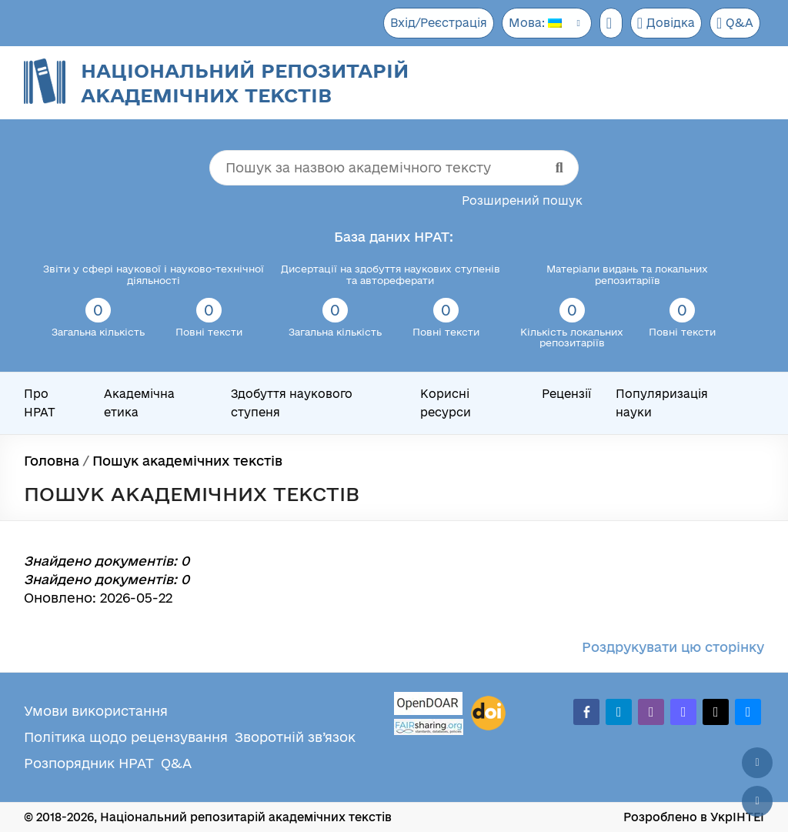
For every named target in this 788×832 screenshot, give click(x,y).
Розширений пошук (522, 200)
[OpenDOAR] (428, 705)
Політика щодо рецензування (126, 737)
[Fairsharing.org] (428, 727)
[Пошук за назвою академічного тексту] (394, 167)
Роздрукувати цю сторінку (673, 647)
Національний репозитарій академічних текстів (245, 82)
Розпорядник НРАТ (89, 763)
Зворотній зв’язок (295, 737)
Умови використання (96, 710)
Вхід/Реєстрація (431, 22)
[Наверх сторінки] (757, 762)
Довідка (664, 23)
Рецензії (566, 393)
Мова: (529, 22)
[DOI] (488, 713)
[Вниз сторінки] (757, 801)
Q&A (734, 23)
